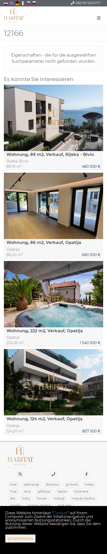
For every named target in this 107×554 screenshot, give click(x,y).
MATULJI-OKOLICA (83, 498)
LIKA (12, 498)
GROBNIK (72, 484)
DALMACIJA (31, 484)
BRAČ (13, 484)
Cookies (60, 513)
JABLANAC (44, 491)
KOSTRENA (81, 491)
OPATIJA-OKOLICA (39, 505)
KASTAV (62, 491)
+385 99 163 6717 (86, 3)
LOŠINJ (26, 498)
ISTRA (27, 491)
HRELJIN (89, 484)
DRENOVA (52, 484)
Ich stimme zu (20, 538)
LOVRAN (42, 498)
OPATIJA (15, 505)
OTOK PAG (64, 505)
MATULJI (59, 498)
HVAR (13, 491)
